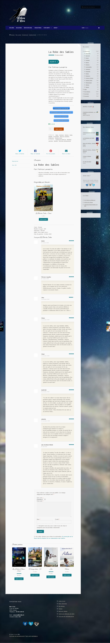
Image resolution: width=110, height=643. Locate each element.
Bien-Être (88, 53)
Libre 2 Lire (62, 601)
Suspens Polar (32, 34)
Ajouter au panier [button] (43, 219)
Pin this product (50, 154)
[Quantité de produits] (51, 128)
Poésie (87, 74)
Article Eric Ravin (88, 202)
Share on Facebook (35, 154)
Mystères (69, 139)
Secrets (56, 140)
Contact (56, 28)
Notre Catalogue (63, 603)
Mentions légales (63, 611)
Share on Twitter (20, 154)
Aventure (61, 134)
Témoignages (89, 83)
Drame (71, 134)
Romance (88, 76)
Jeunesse (88, 69)
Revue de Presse (38, 28)
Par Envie (86, 94)
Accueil (13, 34)
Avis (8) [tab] (14, 165)
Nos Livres (11, 28)
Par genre (86, 96)
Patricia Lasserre (64, 136)
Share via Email (66, 154)
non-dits (51, 140)
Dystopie (88, 56)
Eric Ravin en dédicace (89, 200)
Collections (25, 34)
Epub (85, 89)
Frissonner (56, 136)
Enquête (50, 136)
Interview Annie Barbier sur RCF (90, 205)
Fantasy (88, 60)
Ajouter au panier (59, 129)
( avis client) (59, 55)
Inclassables (89, 67)
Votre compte (47, 28)
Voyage (87, 87)
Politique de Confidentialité (66, 616)
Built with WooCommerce (32, 636)
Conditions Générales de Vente (66, 614)
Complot (67, 134)
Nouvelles (88, 71)
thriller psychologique (65, 140)
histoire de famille (61, 139)
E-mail (57, 519)
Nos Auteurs (19, 28)
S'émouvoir (51, 137)
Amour (57, 134)
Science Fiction (89, 78)
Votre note (40, 497)
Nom (38, 519)
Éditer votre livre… (28, 28)
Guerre (87, 62)
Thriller (87, 85)
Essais (87, 58)
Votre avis (40, 501)
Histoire (87, 65)
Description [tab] (15, 161)
